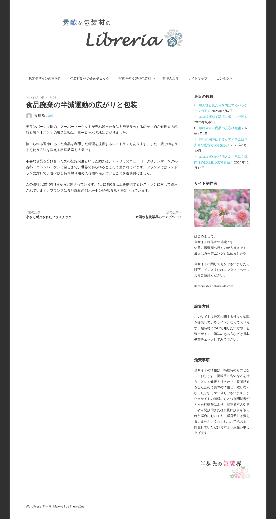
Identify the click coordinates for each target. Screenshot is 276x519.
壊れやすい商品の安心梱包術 (220, 127)
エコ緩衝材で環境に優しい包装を (223, 116)
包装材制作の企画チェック (89, 78)
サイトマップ (197, 78)
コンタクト (224, 78)
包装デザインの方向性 (45, 78)
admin (50, 115)
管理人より (170, 78)
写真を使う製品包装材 (136, 78)
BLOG (53, 97)
